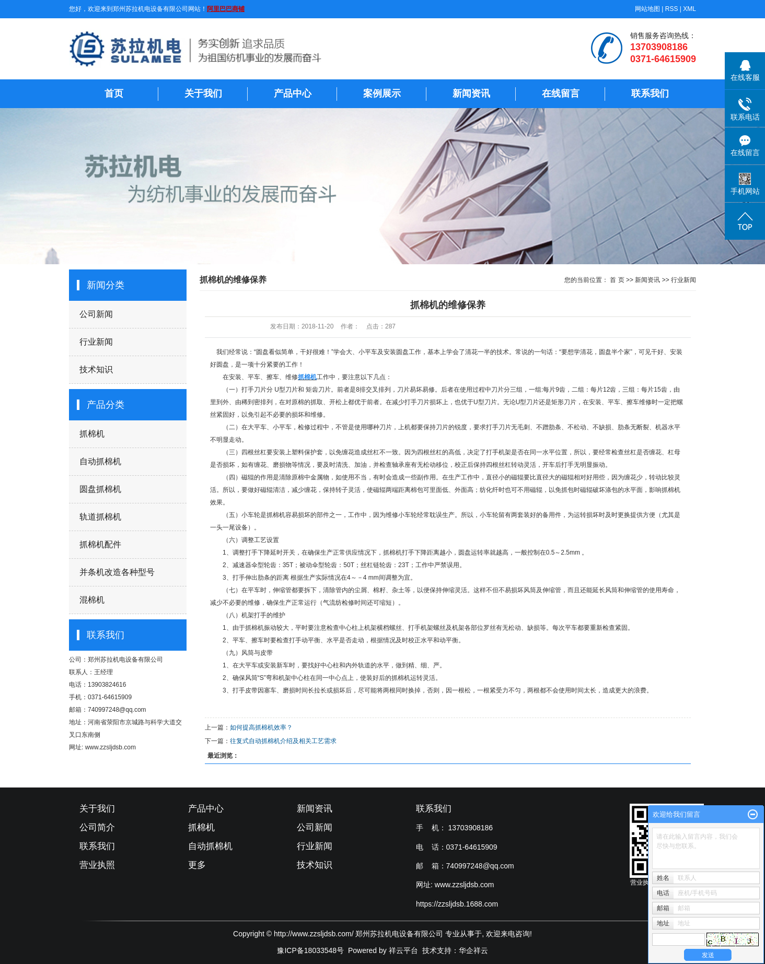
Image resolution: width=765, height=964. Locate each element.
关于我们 (203, 93)
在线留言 (560, 93)
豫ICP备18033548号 (310, 950)
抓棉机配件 (100, 544)
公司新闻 (96, 314)
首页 (114, 93)
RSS (671, 9)
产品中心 (292, 93)
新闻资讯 (471, 93)
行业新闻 (96, 341)
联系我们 (650, 93)
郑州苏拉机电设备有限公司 (125, 659)
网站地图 (647, 9)
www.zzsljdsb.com (464, 884)
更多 (197, 865)
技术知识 (96, 369)
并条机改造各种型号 (117, 572)
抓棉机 (92, 433)
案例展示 (382, 93)
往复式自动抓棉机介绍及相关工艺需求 (283, 741)
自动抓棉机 (100, 461)
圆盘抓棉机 (100, 489)
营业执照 (97, 865)
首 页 (617, 280)
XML (689, 9)
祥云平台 (403, 950)
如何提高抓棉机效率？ (261, 727)
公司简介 (97, 827)
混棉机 (92, 599)
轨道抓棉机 (100, 516)
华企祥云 (473, 950)
